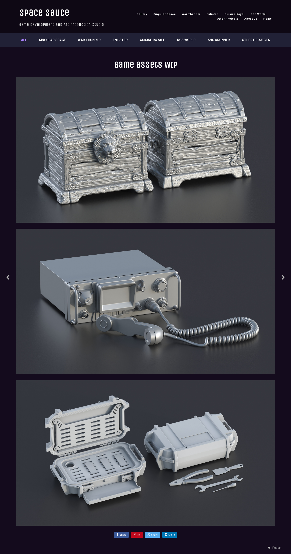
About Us (250, 18)
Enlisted (212, 14)
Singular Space (164, 14)
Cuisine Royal (235, 14)
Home (267, 18)
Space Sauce (44, 12)
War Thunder (191, 14)
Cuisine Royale (152, 40)
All (24, 40)
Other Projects (227, 18)
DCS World (258, 14)
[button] (274, 548)
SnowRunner (219, 40)
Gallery (141, 14)
